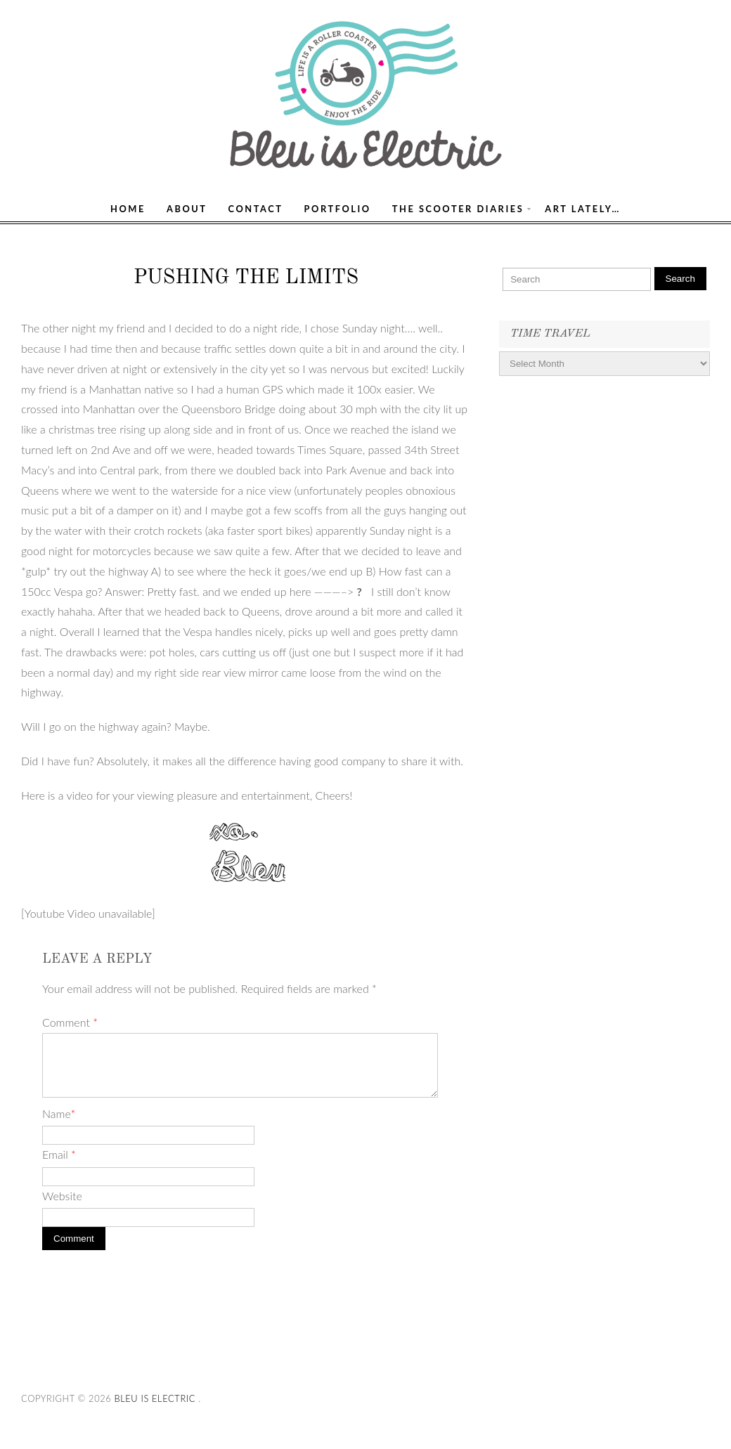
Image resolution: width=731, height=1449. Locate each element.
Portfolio (337, 208)
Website (62, 1195)
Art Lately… (583, 208)
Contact (255, 208)
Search (680, 278)
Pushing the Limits (246, 278)
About (187, 208)
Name (58, 1113)
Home (127, 208)
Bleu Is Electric (154, 1398)
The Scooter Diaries (458, 208)
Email (59, 1154)
